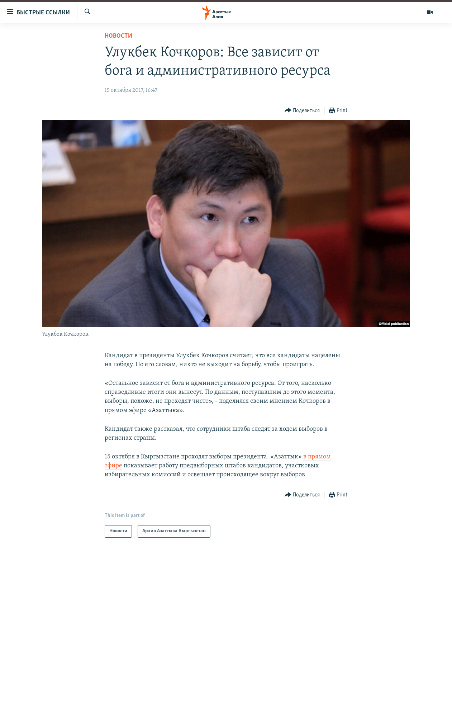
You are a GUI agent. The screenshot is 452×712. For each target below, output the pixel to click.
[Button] (302, 110)
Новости (118, 36)
